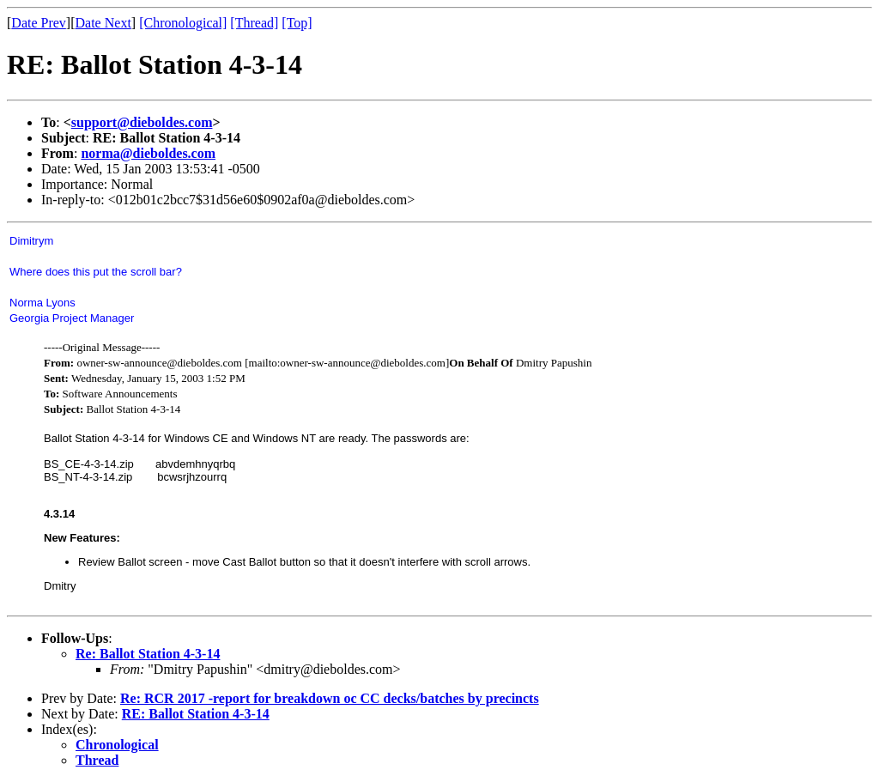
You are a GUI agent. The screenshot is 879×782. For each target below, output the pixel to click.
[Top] (297, 22)
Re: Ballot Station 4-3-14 (148, 653)
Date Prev (38, 22)
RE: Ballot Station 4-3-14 (196, 713)
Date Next (103, 22)
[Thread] (254, 22)
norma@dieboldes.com (148, 153)
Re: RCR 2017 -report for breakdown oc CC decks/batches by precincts (329, 698)
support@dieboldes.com (142, 122)
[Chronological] (183, 22)
